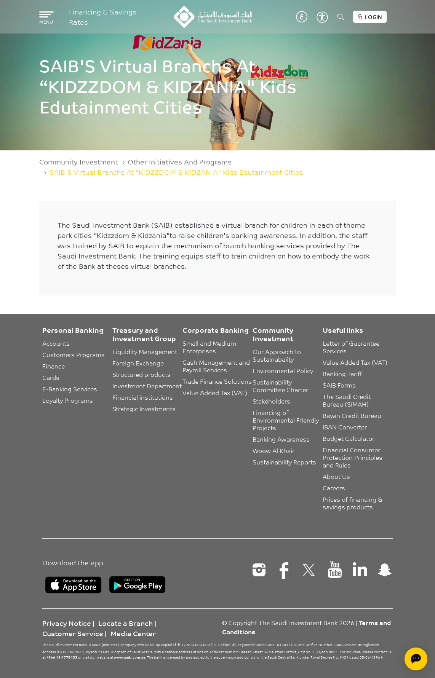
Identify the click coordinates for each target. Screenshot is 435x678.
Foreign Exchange (138, 362)
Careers (334, 487)
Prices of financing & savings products (353, 503)
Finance (53, 366)
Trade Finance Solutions (217, 381)
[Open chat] (416, 659)
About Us (336, 476)
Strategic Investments (144, 408)
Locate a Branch (125, 623)
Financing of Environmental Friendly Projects (286, 420)
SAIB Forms (339, 385)
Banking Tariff (342, 373)
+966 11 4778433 (61, 657)
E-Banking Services (69, 388)
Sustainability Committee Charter (280, 385)
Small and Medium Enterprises (210, 347)
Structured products (141, 374)
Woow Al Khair (273, 450)
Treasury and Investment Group (144, 334)
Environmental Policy (283, 370)
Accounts (56, 343)
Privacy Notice (66, 623)
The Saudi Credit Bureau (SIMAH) (347, 400)
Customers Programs (73, 354)
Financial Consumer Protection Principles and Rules (353, 457)
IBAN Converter (345, 426)
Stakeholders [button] (271, 401)
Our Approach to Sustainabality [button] (277, 355)
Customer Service (72, 633)
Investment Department (147, 385)
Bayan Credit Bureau (352, 415)
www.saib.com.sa (129, 657)
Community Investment (78, 161)
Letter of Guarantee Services (352, 347)
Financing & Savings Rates (102, 16)
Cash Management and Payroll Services (216, 366)
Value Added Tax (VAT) (214, 392)
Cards (50, 377)
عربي (301, 16)
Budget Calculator (348, 438)
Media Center (133, 633)
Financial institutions (142, 397)
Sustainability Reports (284, 461)
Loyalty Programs (67, 400)
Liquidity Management (144, 351)
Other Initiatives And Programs (180, 161)
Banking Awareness (281, 439)
